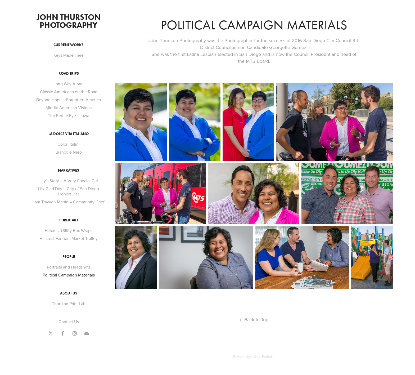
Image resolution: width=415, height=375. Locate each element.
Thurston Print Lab (68, 303)
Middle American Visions (69, 107)
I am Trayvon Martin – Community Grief (69, 202)
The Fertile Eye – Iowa (68, 115)
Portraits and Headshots (69, 267)
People (68, 257)
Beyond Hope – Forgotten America (68, 99)
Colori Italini (68, 144)
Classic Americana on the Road (68, 92)
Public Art (68, 220)
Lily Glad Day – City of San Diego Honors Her (68, 191)
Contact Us (68, 321)
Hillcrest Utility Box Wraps (68, 230)
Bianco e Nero (69, 152)
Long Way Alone (68, 84)
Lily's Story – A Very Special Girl (68, 181)
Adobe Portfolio (262, 356)
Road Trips (68, 73)
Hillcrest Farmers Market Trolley (68, 238)
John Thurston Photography (69, 21)
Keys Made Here (68, 55)
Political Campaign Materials (69, 275)
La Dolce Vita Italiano (68, 134)
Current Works (68, 45)
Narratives (68, 170)
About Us (68, 293)
